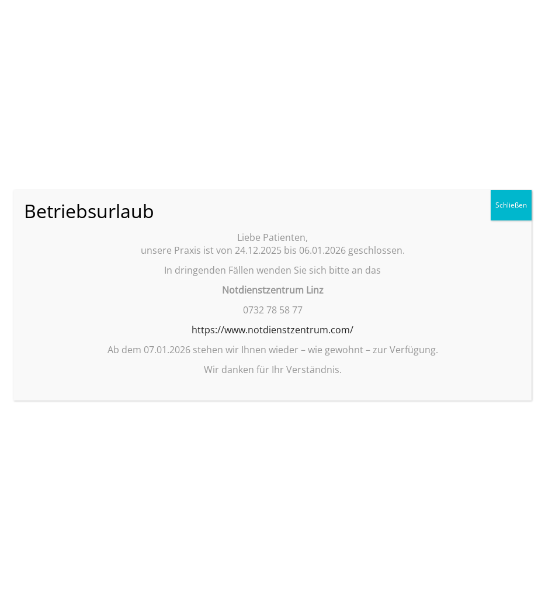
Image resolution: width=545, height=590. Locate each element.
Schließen (511, 205)
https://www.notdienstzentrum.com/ (272, 329)
